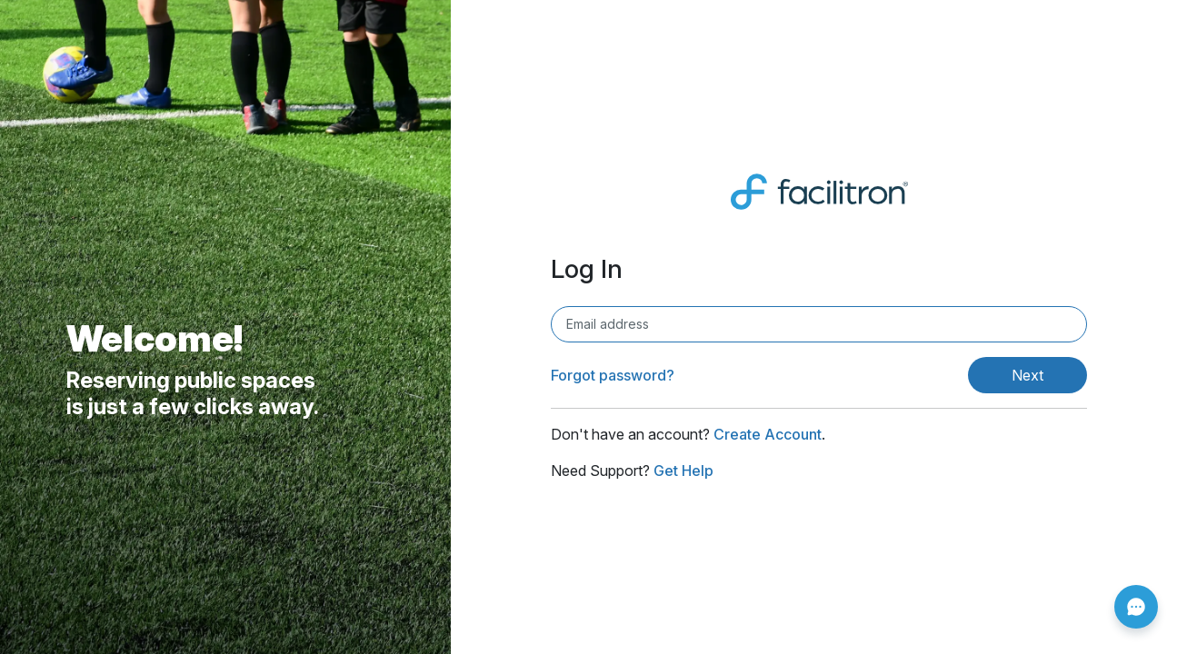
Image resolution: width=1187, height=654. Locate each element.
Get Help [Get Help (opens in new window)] (683, 470)
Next (1027, 375)
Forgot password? (612, 375)
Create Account (767, 434)
